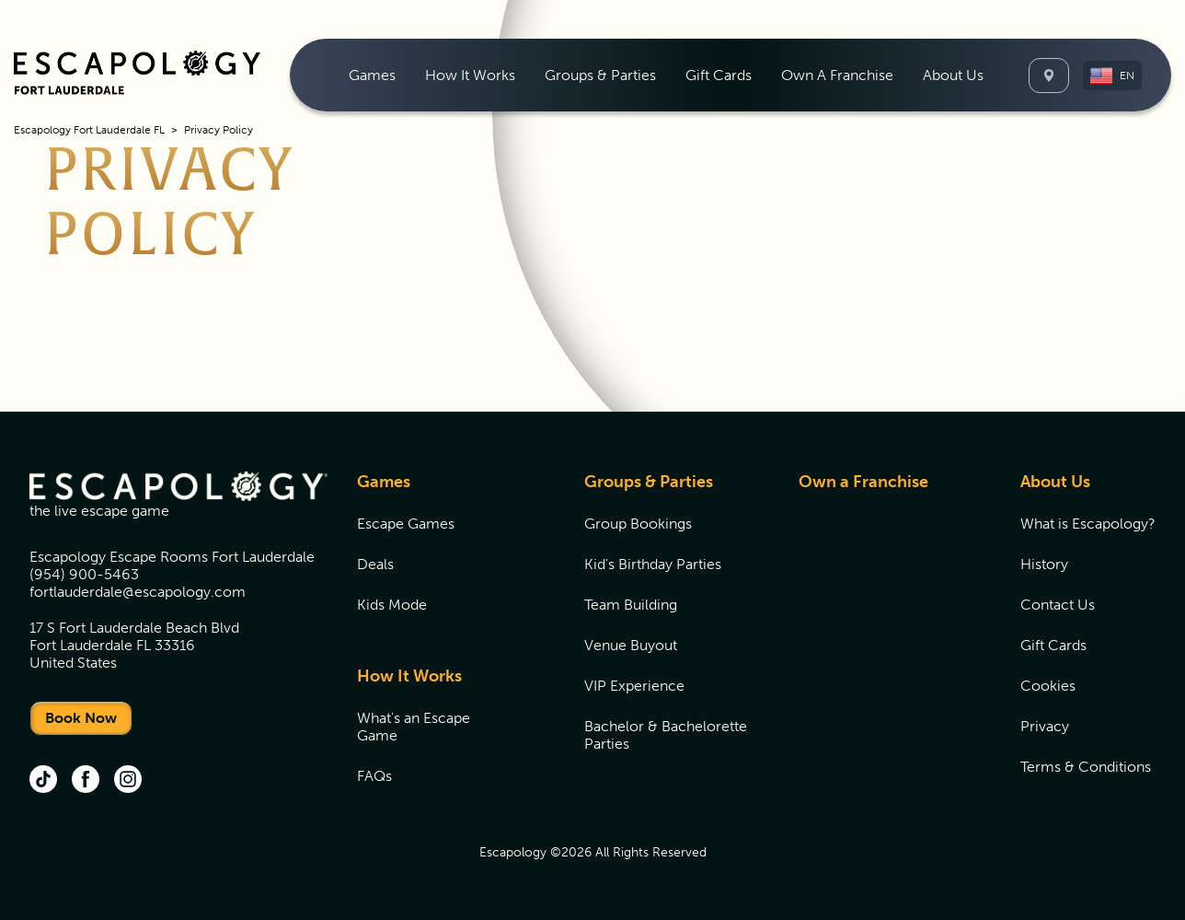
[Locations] (1049, 75)
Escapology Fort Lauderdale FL (89, 129)
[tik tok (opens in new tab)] (43, 781)
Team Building (630, 604)
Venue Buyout (630, 645)
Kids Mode (392, 604)
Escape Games (405, 523)
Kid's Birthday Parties (652, 564)
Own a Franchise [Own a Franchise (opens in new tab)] (863, 482)
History (1044, 564)
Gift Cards (718, 75)
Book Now (81, 718)
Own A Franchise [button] (837, 75)
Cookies (1048, 685)
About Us (1055, 482)
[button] (1112, 75)
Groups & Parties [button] (600, 75)
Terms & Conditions (1085, 766)
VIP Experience (634, 685)
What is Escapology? (1088, 523)
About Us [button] (953, 75)
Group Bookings (638, 523)
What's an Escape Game (413, 726)
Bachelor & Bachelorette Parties (665, 734)
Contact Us (1057, 604)
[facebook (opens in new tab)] (85, 781)
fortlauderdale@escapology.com (137, 591)
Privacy (1044, 726)
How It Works (409, 676)
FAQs (374, 776)
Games (383, 482)
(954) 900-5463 (84, 574)
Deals (375, 564)
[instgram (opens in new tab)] (128, 781)
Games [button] (372, 75)
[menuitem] (372, 75)
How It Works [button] (470, 75)
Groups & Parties (648, 482)
